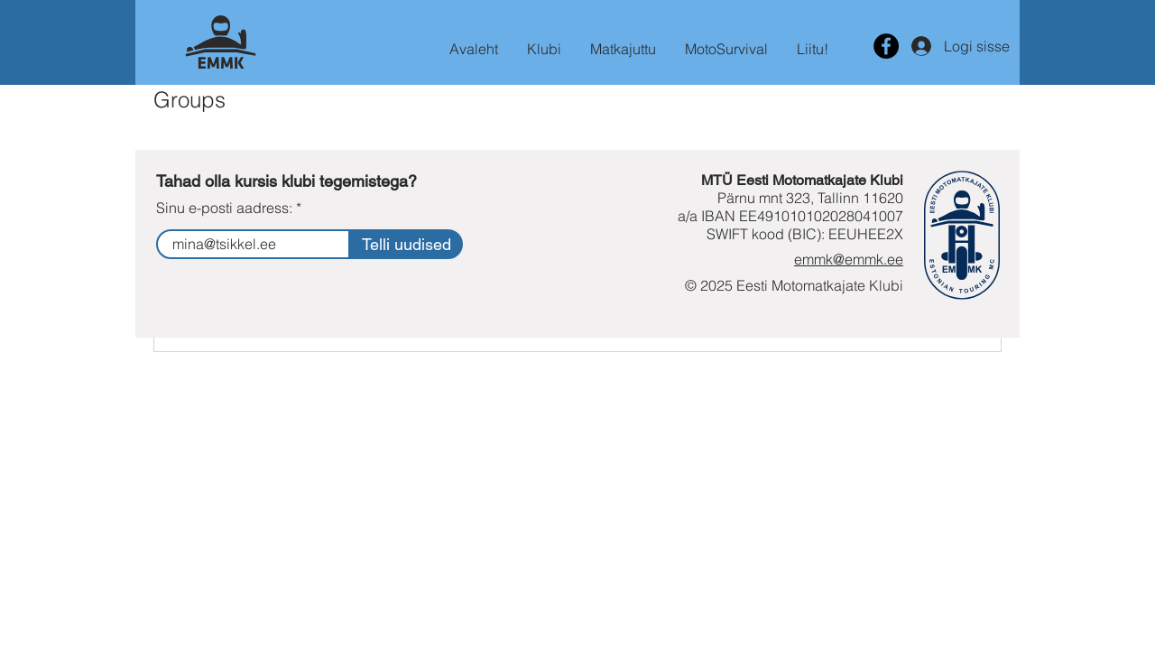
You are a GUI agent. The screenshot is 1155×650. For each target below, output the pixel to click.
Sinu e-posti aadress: (224, 207)
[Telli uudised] (406, 244)
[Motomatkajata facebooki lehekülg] (886, 46)
